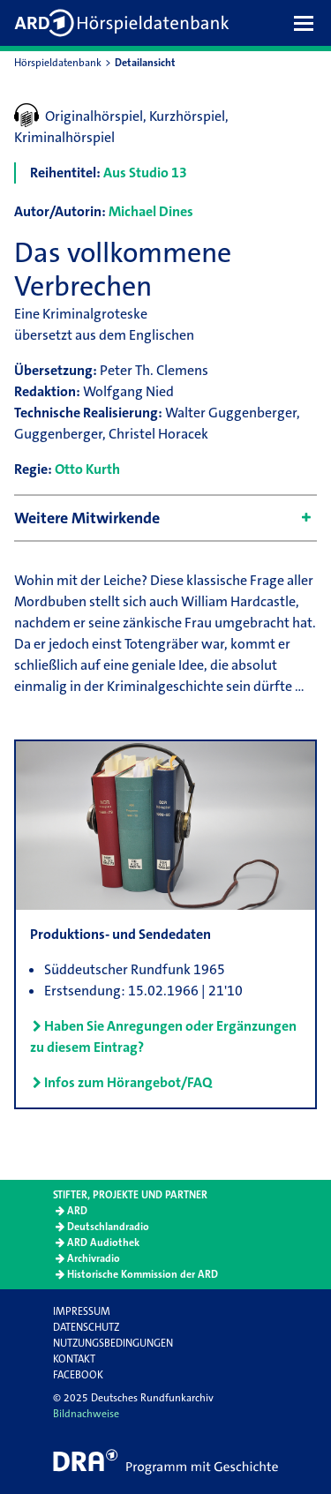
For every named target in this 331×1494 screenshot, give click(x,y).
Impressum (81, 1311)
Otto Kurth (87, 469)
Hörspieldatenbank (58, 63)
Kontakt (74, 1359)
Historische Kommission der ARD (142, 1274)
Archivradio (93, 1258)
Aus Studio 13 (145, 172)
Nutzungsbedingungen (113, 1343)
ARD (77, 1211)
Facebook (78, 1375)
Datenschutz (86, 1327)
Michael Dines (151, 211)
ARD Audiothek (103, 1242)
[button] (308, 23)
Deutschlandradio (108, 1227)
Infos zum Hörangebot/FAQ (128, 1082)
